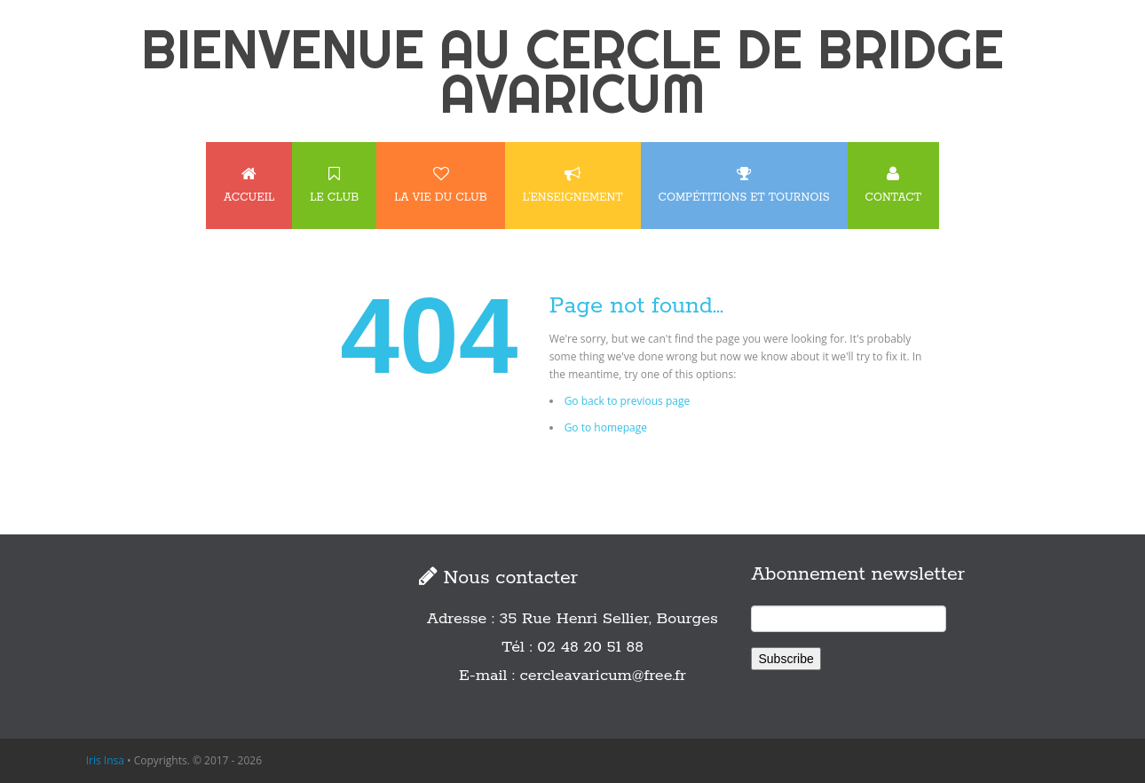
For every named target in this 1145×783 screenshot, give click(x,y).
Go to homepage (606, 427)
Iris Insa (105, 760)
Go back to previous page (628, 400)
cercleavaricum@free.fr (603, 675)
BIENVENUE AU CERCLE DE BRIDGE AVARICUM (572, 71)
